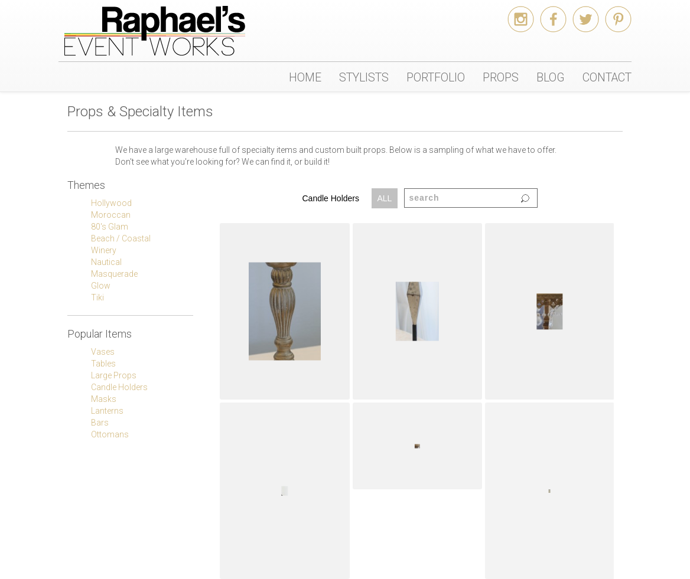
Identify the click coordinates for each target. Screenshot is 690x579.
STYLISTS (364, 77)
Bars (100, 422)
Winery (103, 250)
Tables (103, 363)
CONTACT (607, 77)
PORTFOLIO (435, 77)
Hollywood (111, 203)
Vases (103, 351)
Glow (100, 285)
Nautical (106, 262)
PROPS (501, 77)
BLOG (550, 77)
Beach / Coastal (121, 238)
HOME (305, 77)
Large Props (113, 375)
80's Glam (109, 226)
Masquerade (114, 274)
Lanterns (107, 411)
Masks (103, 399)
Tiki (97, 297)
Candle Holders (119, 387)
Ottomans (110, 434)
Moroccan (111, 215)
